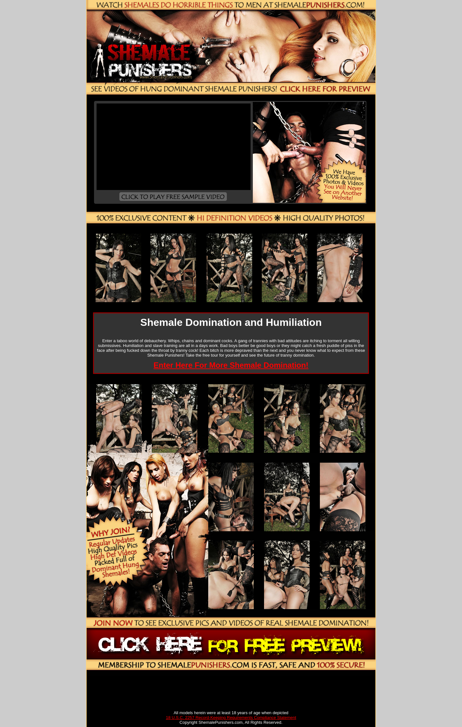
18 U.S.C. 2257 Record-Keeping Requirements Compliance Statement (231, 717)
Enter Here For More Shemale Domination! (231, 365)
